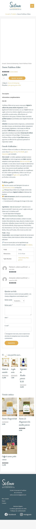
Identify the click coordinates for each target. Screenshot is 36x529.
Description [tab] (5, 103)
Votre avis (8, 314)
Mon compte (5, 508)
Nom (6, 327)
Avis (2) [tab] (4, 110)
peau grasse (11, 94)
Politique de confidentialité (18, 520)
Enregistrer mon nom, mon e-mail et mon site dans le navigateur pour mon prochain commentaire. (17, 345)
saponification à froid (8, 197)
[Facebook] (10, 523)
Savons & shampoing (12, 72)
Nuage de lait (13, 161)
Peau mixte (21, 267)
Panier (3, 510)
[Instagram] (25, 523)
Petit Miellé (21, 161)
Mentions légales (18, 515)
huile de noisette (25, 170)
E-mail (7, 335)
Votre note (8, 309)
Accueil (4, 72)
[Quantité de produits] (4, 87)
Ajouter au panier (17, 87)
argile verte (16, 184)
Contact (4, 512)
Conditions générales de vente (18, 518)
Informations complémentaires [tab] (11, 106)
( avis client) (14, 81)
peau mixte (18, 94)
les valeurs (29, 254)
